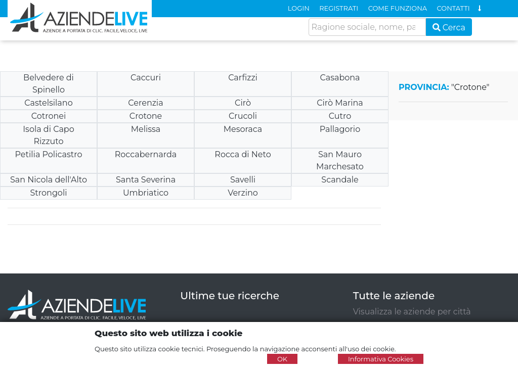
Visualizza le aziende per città (412, 311)
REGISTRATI (338, 8)
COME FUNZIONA (397, 8)
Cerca (449, 27)
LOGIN (299, 8)
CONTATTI (453, 8)
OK (282, 359)
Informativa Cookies (380, 359)
